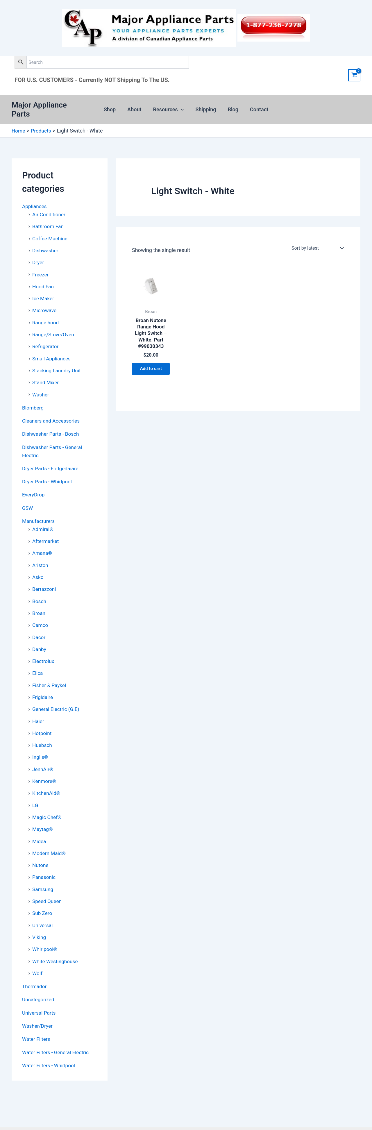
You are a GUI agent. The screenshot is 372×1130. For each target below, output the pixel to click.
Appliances (35, 201)
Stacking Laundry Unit (57, 362)
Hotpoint (42, 717)
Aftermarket (46, 529)
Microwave (45, 303)
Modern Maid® (49, 835)
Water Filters (36, 1018)
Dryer (38, 256)
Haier (38, 706)
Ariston (40, 553)
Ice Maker (43, 291)
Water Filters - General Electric (57, 1030)
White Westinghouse (56, 941)
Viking (39, 918)
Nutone (40, 847)
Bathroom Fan (48, 220)
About (136, 107)
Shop (113, 107)
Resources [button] (169, 107)
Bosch (39, 588)
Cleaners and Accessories (52, 411)
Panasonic (44, 859)
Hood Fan (43, 279)
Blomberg (33, 398)
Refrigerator (46, 338)
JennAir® (43, 753)
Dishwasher (46, 244)
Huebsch (42, 729)
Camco (40, 612)
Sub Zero (42, 894)
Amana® (42, 541)
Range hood (46, 315)
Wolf (37, 953)
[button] (181, 107)
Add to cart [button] (151, 368)
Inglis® (40, 741)
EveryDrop (34, 484)
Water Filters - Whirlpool (50, 1043)
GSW (27, 497)
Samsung (43, 871)
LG (35, 788)
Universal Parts (39, 992)
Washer (41, 385)
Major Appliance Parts (49, 106)
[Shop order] (317, 243)
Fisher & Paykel (50, 670)
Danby (39, 635)
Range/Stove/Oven (54, 326)
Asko (38, 565)
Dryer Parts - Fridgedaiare (51, 458)
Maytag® (43, 812)
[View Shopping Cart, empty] (354, 75)
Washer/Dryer (38, 1005)
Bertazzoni (44, 576)
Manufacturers (39, 510)
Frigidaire (43, 682)
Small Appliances (52, 350)
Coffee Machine (50, 232)
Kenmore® (44, 764)
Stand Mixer (46, 374)
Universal (43, 906)
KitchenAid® (47, 776)
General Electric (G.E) (56, 694)
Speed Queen (47, 882)
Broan (39, 600)
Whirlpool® (45, 929)
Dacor (39, 623)
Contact (256, 107)
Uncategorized (39, 979)
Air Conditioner (49, 209)
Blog (231, 107)
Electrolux (43, 647)
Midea (39, 823)
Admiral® (43, 517)
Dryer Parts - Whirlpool (48, 471)
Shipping (205, 107)
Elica (37, 659)
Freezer (40, 267)
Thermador (35, 966)
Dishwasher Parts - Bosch (52, 424)
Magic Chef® (47, 800)
